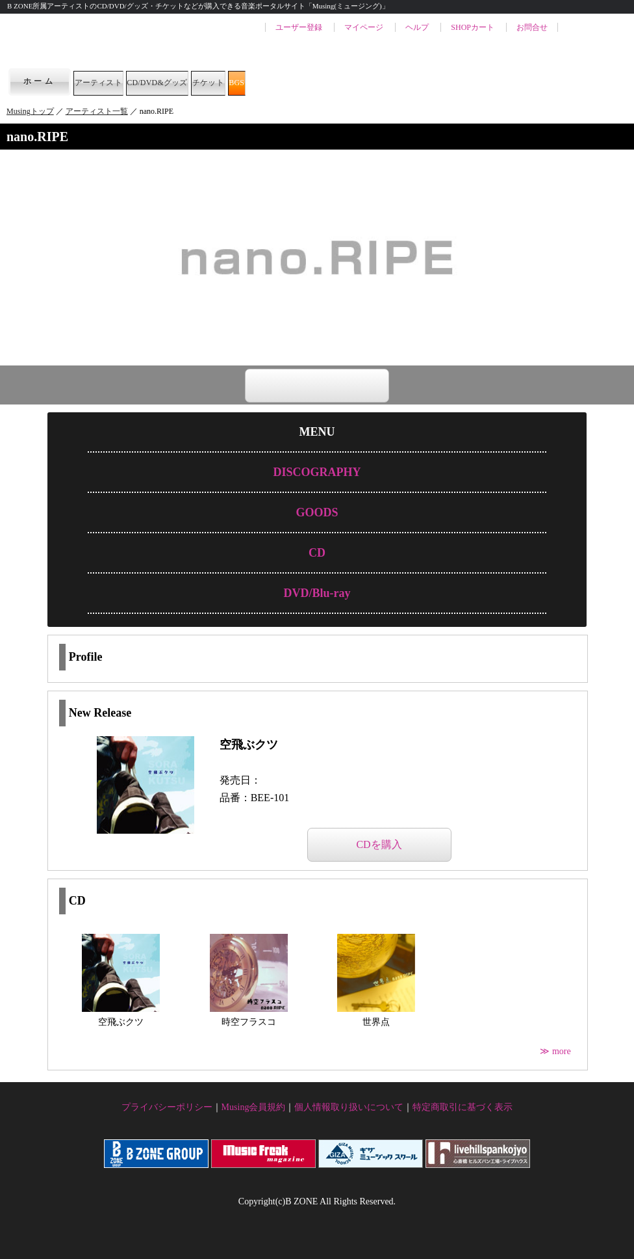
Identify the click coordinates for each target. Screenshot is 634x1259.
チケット (331, 81)
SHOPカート (472, 27)
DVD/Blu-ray (316, 593)
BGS (399, 81)
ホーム (39, 81)
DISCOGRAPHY (317, 472)
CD (317, 552)
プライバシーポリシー (166, 1107)
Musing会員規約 (254, 1107)
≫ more (556, 1051)
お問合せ (532, 27)
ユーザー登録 (298, 27)
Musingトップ (30, 111)
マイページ (363, 27)
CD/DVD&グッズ (232, 81)
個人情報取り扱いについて (348, 1107)
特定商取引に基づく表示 (462, 1107)
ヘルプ (417, 27)
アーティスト (121, 81)
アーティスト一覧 (97, 111)
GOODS (317, 512)
